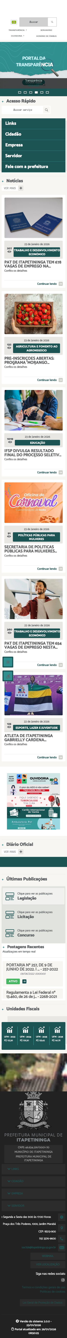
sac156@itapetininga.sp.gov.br (39, 1247)
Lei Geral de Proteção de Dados (43, 1302)
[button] (19, 92)
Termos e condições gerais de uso (43, 1287)
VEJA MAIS (36, 85)
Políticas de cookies (52, 1291)
